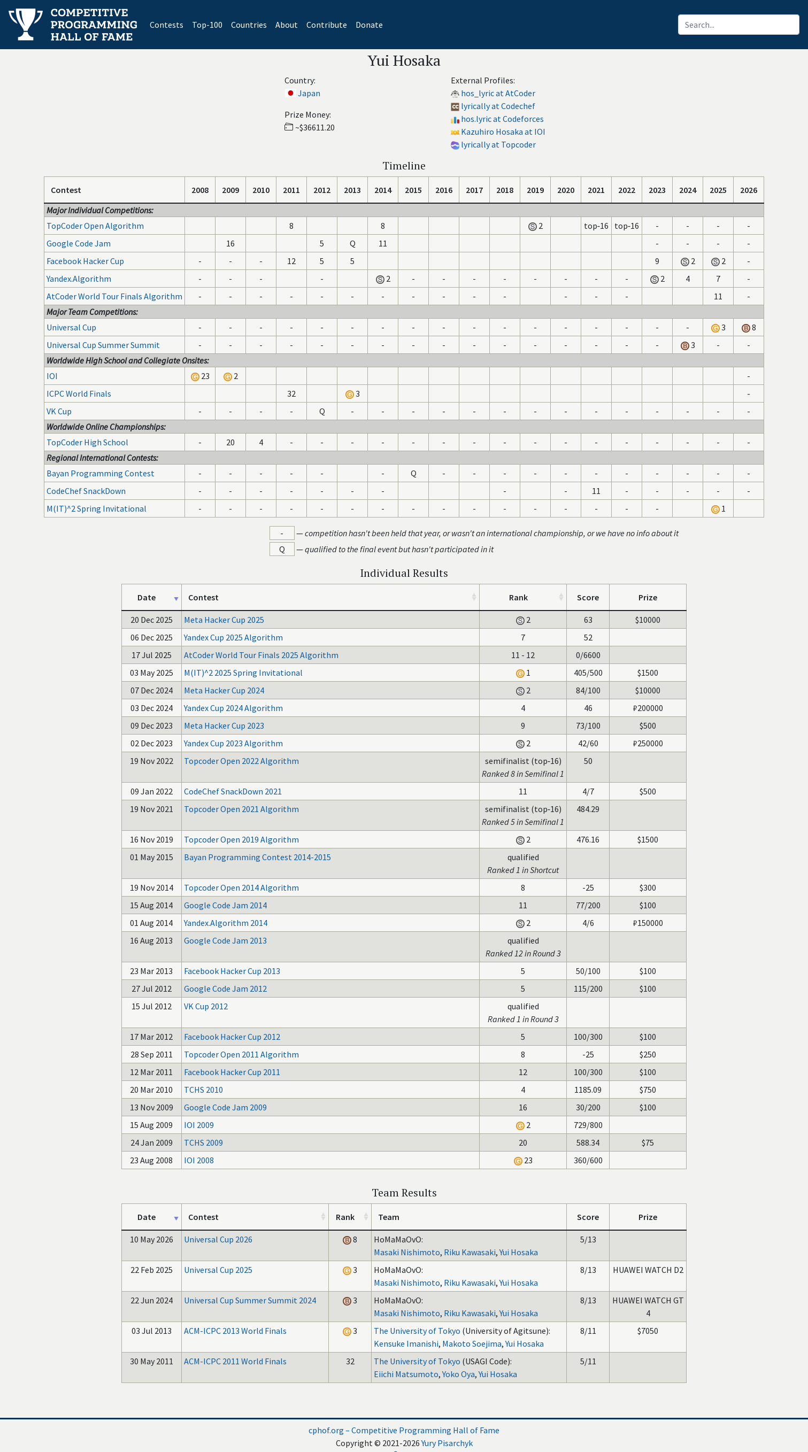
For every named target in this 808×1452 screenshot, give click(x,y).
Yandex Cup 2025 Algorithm (233, 637)
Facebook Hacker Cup (85, 261)
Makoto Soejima (472, 1343)
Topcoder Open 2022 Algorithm (241, 760)
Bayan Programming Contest (101, 473)
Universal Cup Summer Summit (103, 344)
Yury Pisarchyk (447, 1443)
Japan (309, 93)
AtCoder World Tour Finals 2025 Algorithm (261, 655)
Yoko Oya (458, 1374)
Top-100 (207, 24)
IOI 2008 (199, 1160)
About (286, 24)
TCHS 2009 (203, 1142)
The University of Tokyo (417, 1330)
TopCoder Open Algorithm (95, 225)
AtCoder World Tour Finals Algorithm (114, 296)
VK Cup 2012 (206, 1006)
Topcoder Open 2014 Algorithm (241, 887)
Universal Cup (71, 327)
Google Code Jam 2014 (225, 905)
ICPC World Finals (79, 393)
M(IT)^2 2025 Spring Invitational (243, 672)
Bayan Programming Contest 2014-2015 (257, 857)
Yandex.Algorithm (79, 278)
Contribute (326, 24)
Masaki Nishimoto (407, 1252)
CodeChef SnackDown (86, 490)
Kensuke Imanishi (406, 1343)
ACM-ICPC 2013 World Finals (235, 1330)
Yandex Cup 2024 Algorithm (233, 707)
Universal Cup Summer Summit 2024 (250, 1300)
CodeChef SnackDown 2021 (233, 791)
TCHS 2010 (203, 1089)
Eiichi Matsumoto (406, 1374)
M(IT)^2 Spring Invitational (97, 508)
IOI (52, 375)
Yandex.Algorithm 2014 (225, 922)
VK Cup (59, 411)
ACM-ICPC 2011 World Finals (235, 1361)
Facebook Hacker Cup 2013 (232, 971)
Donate (369, 24)
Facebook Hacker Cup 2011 (232, 1072)
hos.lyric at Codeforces (502, 118)
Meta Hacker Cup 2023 (224, 725)
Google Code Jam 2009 (225, 1107)
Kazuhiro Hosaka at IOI (503, 131)
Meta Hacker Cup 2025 (224, 619)
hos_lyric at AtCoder (498, 93)
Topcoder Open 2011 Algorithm (241, 1054)
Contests (169, 24)
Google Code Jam (79, 243)
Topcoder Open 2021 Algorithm (241, 809)
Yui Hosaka (518, 1252)
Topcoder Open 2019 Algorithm (241, 839)
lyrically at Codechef (498, 106)
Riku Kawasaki (470, 1252)
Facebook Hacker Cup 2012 (232, 1036)
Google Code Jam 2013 (225, 940)
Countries (249, 24)
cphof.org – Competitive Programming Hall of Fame (404, 1430)
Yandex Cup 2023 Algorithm (233, 743)
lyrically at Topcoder (498, 144)
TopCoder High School (87, 442)
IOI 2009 (199, 1124)
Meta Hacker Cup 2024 (224, 690)
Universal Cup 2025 (218, 1269)
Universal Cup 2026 (218, 1239)
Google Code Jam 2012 (225, 988)
